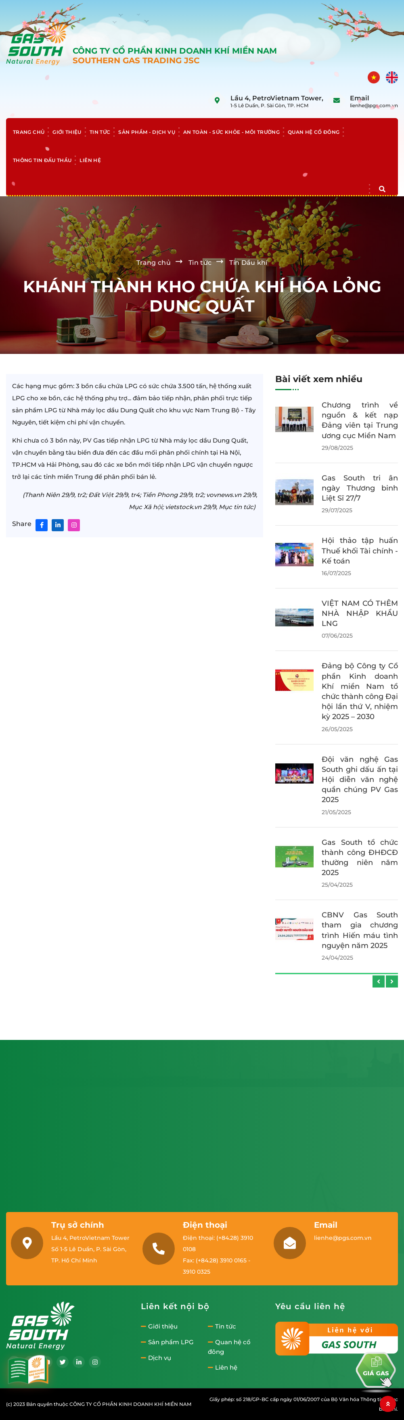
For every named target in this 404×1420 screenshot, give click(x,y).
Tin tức (100, 132)
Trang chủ (28, 132)
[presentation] (379, 981)
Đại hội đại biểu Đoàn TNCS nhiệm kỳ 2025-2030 (360, 914)
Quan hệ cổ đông (313, 132)
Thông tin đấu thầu (42, 160)
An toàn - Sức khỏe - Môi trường (231, 132)
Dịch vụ (156, 1358)
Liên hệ (90, 160)
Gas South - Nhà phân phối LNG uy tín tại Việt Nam (360, 633)
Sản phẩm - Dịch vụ (146, 132)
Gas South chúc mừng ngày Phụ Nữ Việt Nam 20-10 (360, 571)
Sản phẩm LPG (167, 1342)
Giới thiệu (67, 132)
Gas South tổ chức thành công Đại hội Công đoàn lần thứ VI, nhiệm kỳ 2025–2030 (360, 425)
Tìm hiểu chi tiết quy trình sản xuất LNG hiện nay (360, 696)
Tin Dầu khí (248, 262)
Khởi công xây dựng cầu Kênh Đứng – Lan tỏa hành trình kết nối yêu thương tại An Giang (360, 769)
